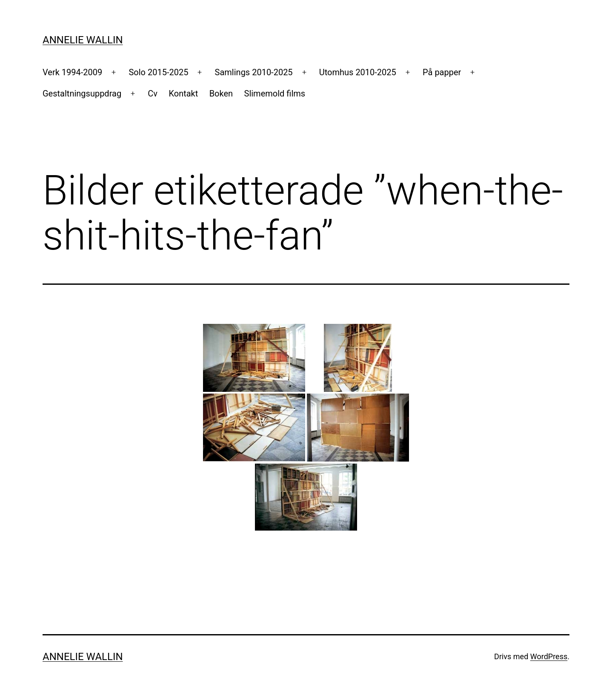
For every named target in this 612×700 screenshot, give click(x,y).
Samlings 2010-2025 (254, 72)
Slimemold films (275, 93)
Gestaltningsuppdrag (82, 93)
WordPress (548, 656)
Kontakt (183, 93)
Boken (221, 93)
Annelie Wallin (83, 40)
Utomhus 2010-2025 (357, 72)
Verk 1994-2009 (72, 72)
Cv (152, 93)
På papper (442, 72)
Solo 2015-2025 (158, 72)
